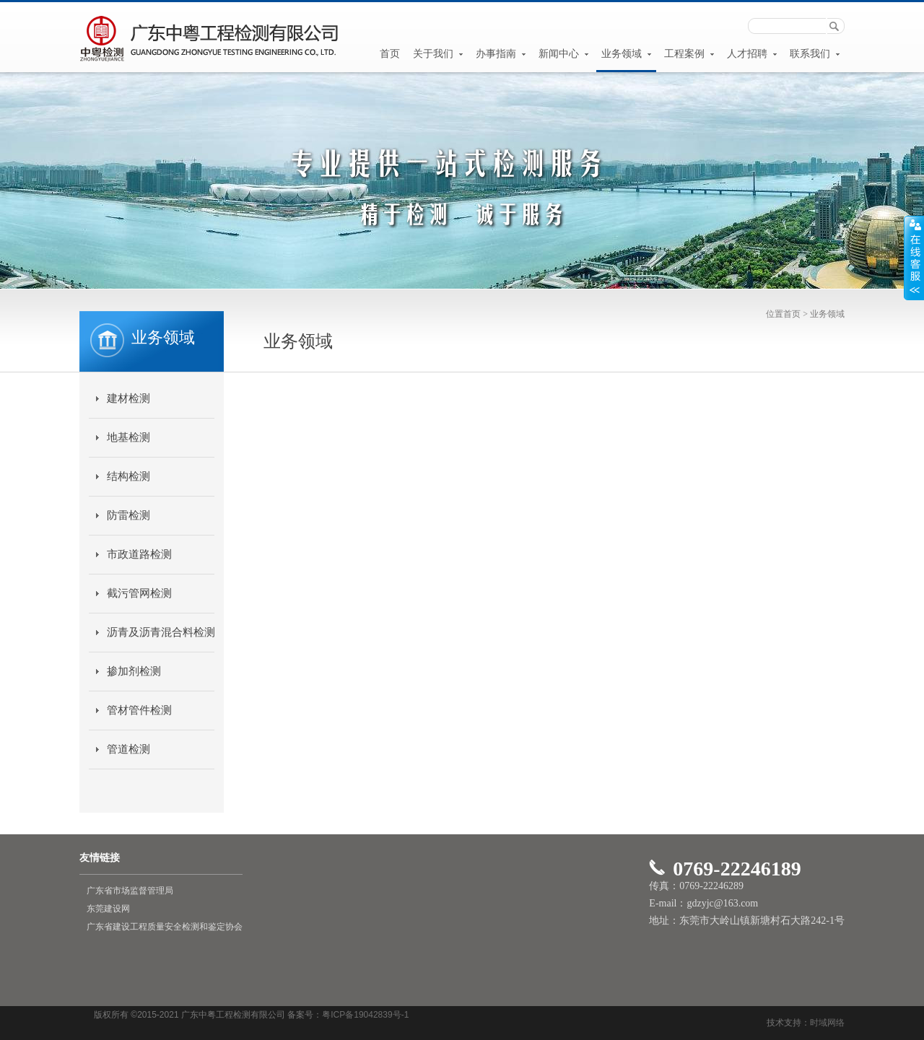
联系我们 (815, 53)
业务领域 (626, 53)
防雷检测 (128, 515)
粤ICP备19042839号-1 (365, 1015)
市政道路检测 (139, 554)
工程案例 (689, 53)
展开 (914, 257)
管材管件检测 (139, 710)
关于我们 (438, 53)
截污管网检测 (139, 593)
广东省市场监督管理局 (130, 891)
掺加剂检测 (134, 671)
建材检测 (128, 398)
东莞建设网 (108, 909)
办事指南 (501, 53)
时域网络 (827, 1023)
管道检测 (128, 749)
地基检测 (128, 437)
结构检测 (128, 476)
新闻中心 (564, 53)
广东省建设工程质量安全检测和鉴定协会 (165, 927)
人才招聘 (752, 53)
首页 (390, 53)
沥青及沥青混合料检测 (160, 632)
